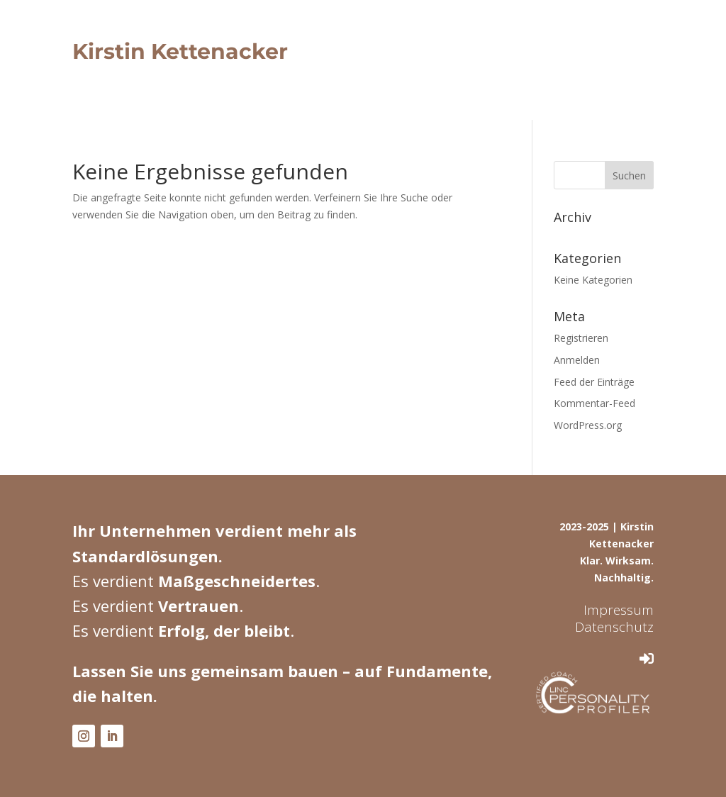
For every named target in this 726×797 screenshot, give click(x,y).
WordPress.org (588, 425)
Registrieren (581, 338)
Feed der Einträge (594, 382)
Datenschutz (614, 627)
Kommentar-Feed (594, 403)
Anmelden (577, 360)
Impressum (618, 610)
